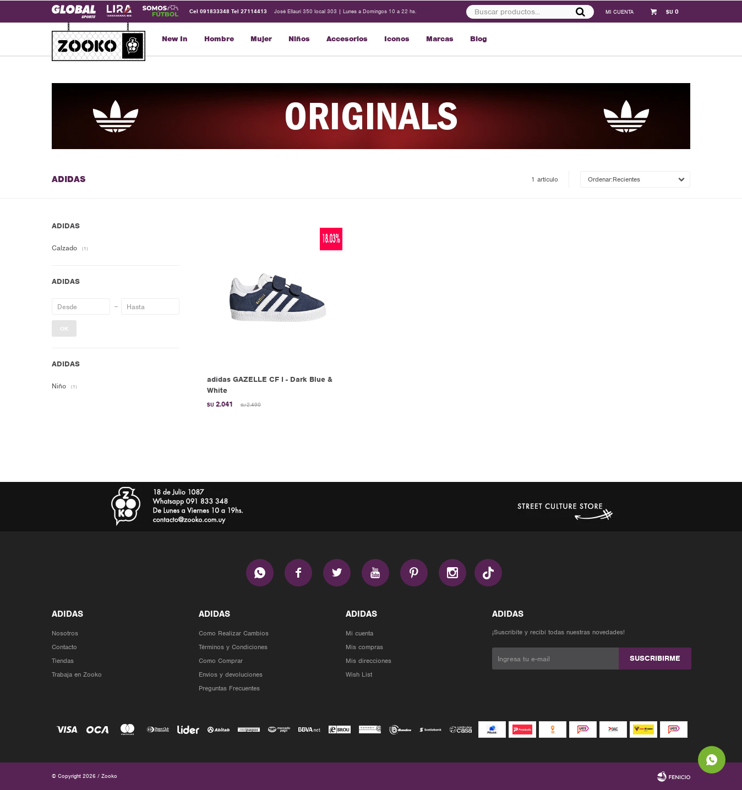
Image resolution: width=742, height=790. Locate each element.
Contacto (64, 647)
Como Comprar (221, 660)
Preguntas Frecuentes (229, 688)
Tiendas (63, 660)
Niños (299, 38)
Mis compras (364, 647)
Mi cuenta (359, 633)
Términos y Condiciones (233, 647)
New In (175, 38)
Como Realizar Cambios (234, 633)
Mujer (261, 38)
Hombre (219, 38)
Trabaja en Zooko (77, 674)
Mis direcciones (368, 660)
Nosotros (65, 633)
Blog (478, 38)
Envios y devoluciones (231, 674)
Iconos (397, 38)
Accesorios (347, 38)
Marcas (440, 38)
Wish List (359, 674)
